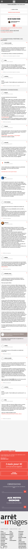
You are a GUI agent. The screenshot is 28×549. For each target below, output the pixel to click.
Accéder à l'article (14, 9)
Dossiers (11, 537)
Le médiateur (20, 534)
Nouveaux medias (4, 543)
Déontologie (3, 540)
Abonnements (20, 531)
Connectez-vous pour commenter (14, 12)
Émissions (11, 534)
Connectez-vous (7, 32)
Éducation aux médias (22, 537)
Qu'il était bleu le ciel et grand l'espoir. (9, 171)
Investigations (3, 537)
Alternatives (3, 541)
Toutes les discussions (22, 546)
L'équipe (19, 540)
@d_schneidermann (14, 22)
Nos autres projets (21, 541)
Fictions (2, 531)
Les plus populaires (13, 540)
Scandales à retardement (5, 534)
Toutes (11, 531)
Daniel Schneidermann (15, 21)
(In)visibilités (3, 544)
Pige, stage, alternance (22, 547)
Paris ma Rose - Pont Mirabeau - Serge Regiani (10, 135)
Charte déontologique (22, 543)
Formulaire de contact (22, 544)
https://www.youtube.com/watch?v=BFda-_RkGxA (11, 413)
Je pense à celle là (5, 117)
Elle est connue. (4, 266)
